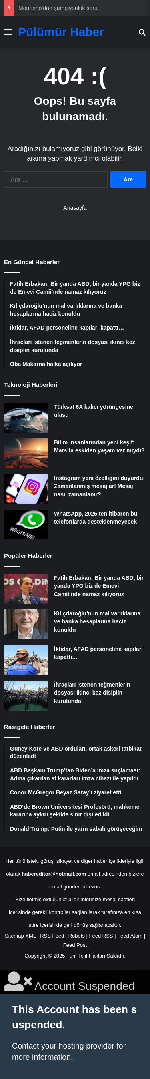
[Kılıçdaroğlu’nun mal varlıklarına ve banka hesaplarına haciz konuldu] (26, 624)
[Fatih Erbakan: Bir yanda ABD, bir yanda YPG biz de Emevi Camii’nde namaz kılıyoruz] (26, 589)
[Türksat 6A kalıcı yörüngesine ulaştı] (26, 418)
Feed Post (75, 945)
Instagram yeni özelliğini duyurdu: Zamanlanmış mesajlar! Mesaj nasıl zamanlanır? (99, 486)
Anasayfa (74, 208)
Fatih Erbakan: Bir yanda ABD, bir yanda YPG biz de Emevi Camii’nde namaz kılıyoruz (99, 586)
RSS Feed (52, 936)
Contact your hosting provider (63, 1045)
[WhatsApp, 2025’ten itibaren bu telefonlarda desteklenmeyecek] (26, 525)
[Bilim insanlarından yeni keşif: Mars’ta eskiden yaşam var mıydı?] (26, 453)
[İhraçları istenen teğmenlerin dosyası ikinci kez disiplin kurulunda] (26, 696)
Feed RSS (101, 936)
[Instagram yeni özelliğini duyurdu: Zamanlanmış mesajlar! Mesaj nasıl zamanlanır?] (26, 489)
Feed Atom (129, 936)
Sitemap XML (20, 936)
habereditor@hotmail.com (54, 874)
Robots (76, 936)
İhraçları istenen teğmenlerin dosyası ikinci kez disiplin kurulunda (92, 692)
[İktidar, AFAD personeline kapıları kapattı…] (26, 660)
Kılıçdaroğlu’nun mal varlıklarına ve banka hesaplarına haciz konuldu (97, 621)
